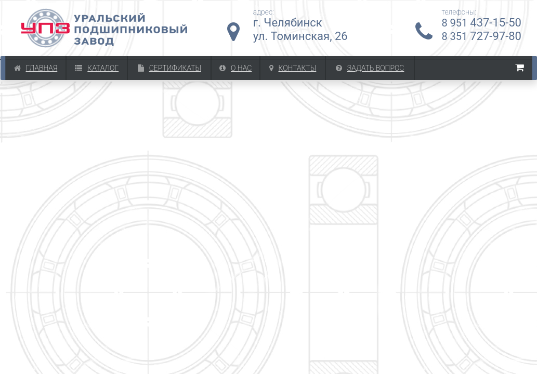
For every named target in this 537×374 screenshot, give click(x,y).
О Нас (235, 68)
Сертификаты (169, 68)
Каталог (97, 68)
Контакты (293, 68)
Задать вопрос (370, 68)
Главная (36, 68)
